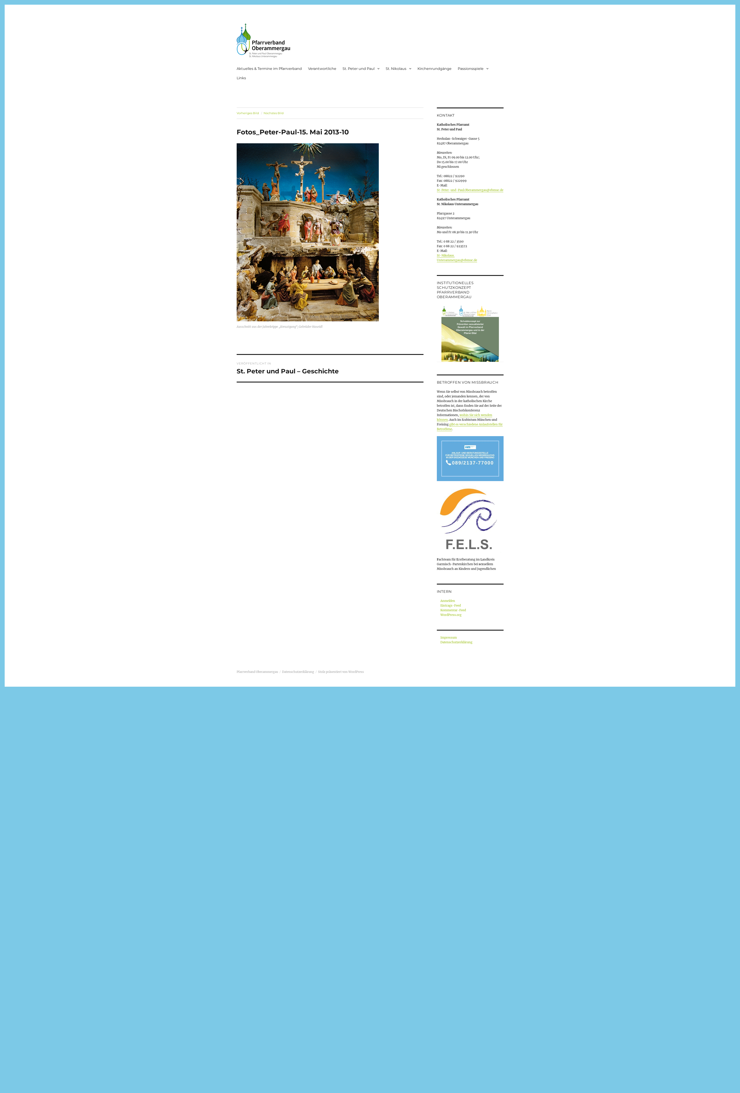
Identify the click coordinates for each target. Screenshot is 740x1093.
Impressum (448, 638)
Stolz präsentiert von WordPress (341, 672)
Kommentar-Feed (453, 610)
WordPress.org (451, 615)
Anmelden (447, 601)
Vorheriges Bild (248, 113)
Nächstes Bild (274, 113)
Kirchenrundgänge (434, 69)
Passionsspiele (471, 69)
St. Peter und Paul (359, 69)
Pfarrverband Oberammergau (257, 672)
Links (241, 78)
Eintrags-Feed (450, 605)
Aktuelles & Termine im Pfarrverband (269, 69)
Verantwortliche (322, 69)
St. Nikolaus (396, 69)
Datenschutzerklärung (456, 642)
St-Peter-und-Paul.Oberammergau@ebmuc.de (470, 190)
